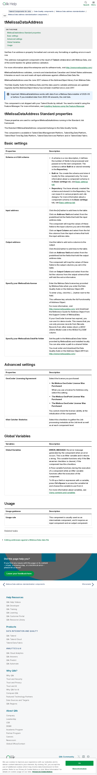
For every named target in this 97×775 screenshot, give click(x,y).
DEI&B (8, 726)
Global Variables (13, 42)
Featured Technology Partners (19, 697)
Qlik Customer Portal (15, 616)
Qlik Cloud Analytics (14, 653)
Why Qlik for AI (12, 690)
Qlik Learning (12, 613)
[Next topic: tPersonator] (72, 584)
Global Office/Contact (15, 744)
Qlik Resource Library (15, 620)
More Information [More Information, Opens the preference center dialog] (79, 769)
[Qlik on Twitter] (79, 757)
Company (10, 715)
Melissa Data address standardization (70, 11)
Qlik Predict (11, 660)
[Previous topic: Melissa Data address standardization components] (25, 584)
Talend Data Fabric (14, 643)
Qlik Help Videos (13, 602)
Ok (79, 763)
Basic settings (12, 36)
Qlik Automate (12, 664)
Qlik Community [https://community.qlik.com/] (66, 756)
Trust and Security (14, 679)
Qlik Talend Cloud (14, 639)
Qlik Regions (11, 704)
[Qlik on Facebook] (88, 757)
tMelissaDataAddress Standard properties (24, 33)
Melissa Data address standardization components (27, 14)
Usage (10, 45)
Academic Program (14, 730)
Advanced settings (14, 39)
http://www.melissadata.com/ (79, 67)
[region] (48, 766)
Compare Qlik (12, 693)
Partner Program (13, 733)
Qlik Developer (12, 606)
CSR (8, 723)
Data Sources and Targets (17, 700)
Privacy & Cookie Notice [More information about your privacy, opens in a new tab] (42, 772)
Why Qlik (10, 675)
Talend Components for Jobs (20, 11)
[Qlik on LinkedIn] (83, 757)
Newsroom (11, 740)
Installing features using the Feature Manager (64, 106)
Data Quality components (43, 11)
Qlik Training (11, 609)
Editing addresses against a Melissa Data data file (26, 540)
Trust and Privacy (13, 682)
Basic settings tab (67, 202)
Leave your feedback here (19, 573)
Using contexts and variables (62, 492)
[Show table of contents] (5, 11)
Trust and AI (11, 686)
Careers (9, 737)
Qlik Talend (11, 636)
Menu (93, 5)
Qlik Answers (12, 657)
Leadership (11, 719)
